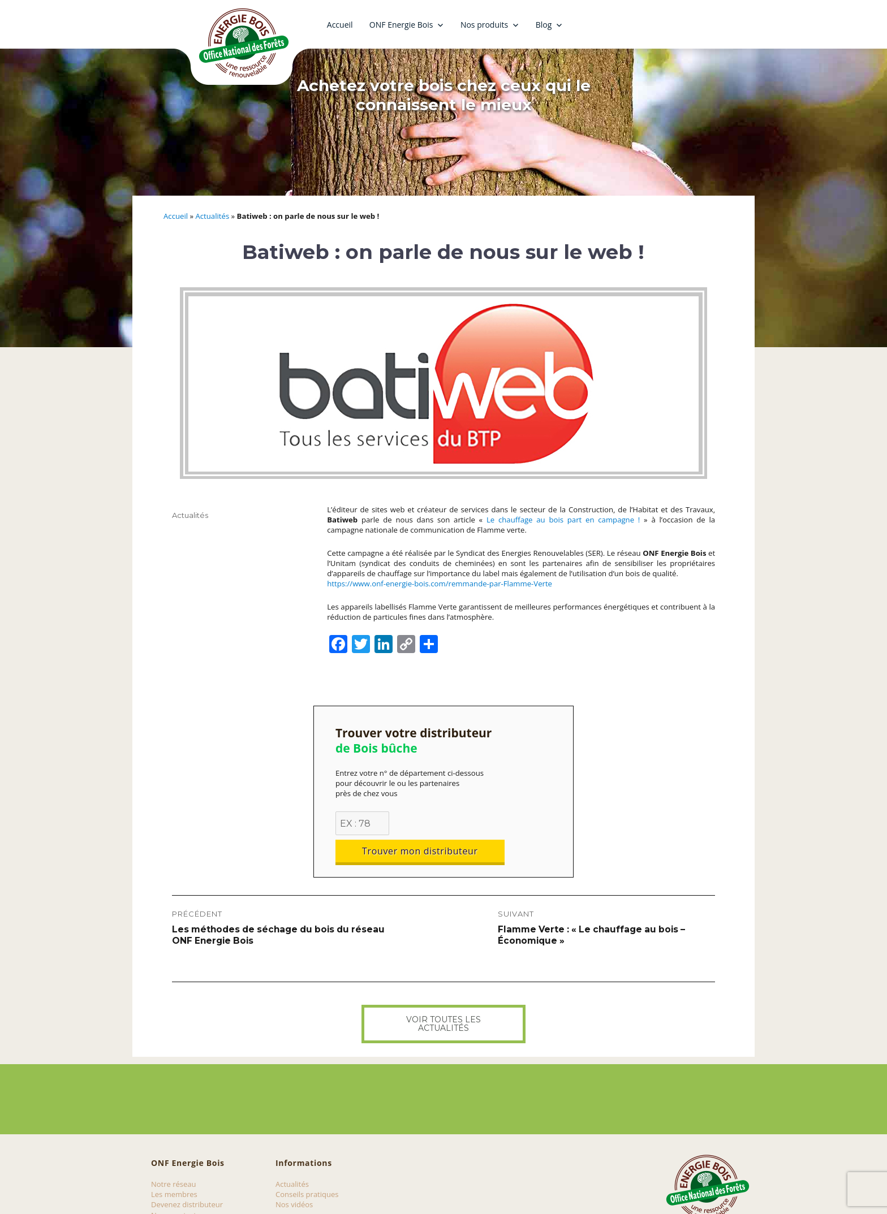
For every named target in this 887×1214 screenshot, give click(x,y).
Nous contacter (177, 1187)
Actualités (212, 216)
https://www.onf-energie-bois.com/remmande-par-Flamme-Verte (439, 583)
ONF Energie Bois (401, 24)
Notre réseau (173, 1156)
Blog (544, 24)
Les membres (174, 1166)
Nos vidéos (294, 1177)
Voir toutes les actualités (443, 996)
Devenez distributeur (187, 1177)
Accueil (340, 24)
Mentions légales (180, 1198)
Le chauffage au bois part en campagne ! (563, 520)
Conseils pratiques (306, 1166)
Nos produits (484, 24)
